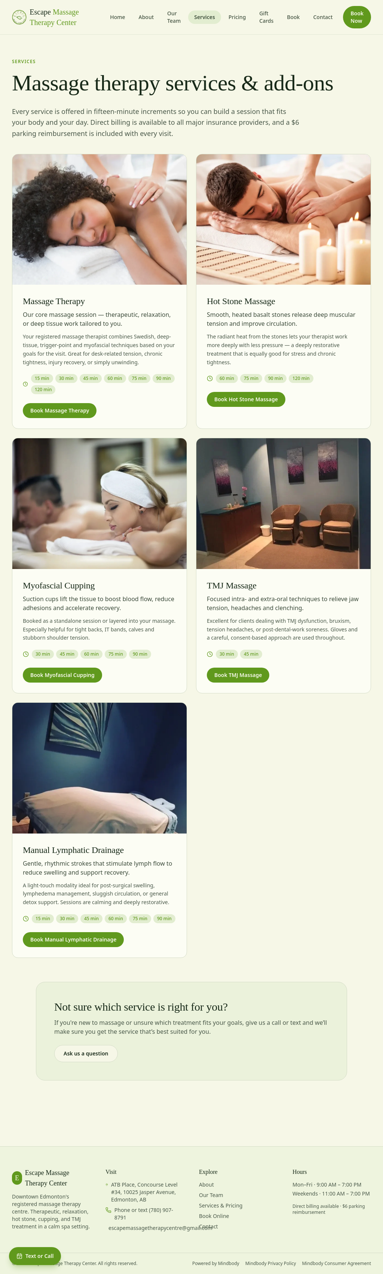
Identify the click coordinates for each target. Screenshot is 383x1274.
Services (204, 17)
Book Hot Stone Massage (246, 399)
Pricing (237, 17)
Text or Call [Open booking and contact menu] (34, 1255)
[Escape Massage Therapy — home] (58, 17)
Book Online (214, 1215)
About (146, 17)
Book (293, 17)
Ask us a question (86, 1053)
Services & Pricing (220, 1205)
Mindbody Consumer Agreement (336, 1264)
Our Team (174, 17)
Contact (323, 17)
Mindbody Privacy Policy (270, 1264)
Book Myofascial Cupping (62, 674)
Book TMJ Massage (238, 674)
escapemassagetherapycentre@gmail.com (160, 1227)
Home (117, 17)
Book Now (357, 17)
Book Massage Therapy (59, 410)
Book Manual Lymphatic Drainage (73, 939)
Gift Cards (266, 17)
